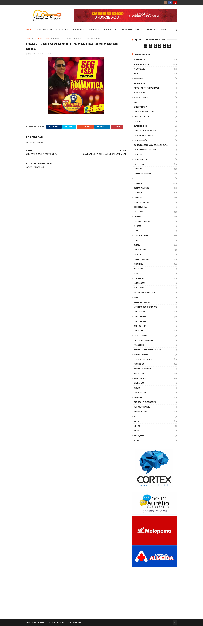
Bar (135, 102)
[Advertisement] (154, 590)
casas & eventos (141, 116)
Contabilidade (140, 159)
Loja (136, 297)
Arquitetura (139, 83)
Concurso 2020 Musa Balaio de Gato (151, 145)
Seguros (138, 388)
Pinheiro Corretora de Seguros (148, 350)
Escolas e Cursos (142, 221)
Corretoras (139, 164)
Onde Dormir (126, 30)
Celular (137, 121)
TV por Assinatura (142, 407)
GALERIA (137, 245)
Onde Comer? (140, 316)
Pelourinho (139, 345)
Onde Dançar (109, 30)
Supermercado (140, 392)
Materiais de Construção (145, 307)
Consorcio (139, 154)
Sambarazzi (62, 30)
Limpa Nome (139, 288)
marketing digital (142, 302)
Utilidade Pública (141, 411)
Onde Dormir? (140, 326)
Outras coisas (140, 335)
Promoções (139, 364)
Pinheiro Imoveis (141, 354)
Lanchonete (139, 283)
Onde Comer (78, 30)
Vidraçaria (139, 435)
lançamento (139, 278)
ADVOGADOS (139, 59)
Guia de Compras (141, 259)
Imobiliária (138, 264)
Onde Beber (93, 30)
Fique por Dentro (141, 235)
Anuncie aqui (139, 69)
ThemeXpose (42, 622)
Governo (138, 254)
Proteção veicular (142, 369)
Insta (163, 30)
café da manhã (140, 107)
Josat (136, 273)
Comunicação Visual (143, 135)
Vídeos (137, 430)
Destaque (138, 183)
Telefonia (138, 397)
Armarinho (139, 78)
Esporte (137, 226)
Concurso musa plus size (145, 150)
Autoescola (139, 93)
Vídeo (136, 421)
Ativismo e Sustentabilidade (146, 88)
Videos (140, 30)
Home (28, 30)
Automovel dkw (141, 97)
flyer (136, 240)
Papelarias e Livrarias (143, 340)
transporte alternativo (145, 402)
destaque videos (141, 188)
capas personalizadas (144, 112)
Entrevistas (139, 216)
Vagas (137, 416)
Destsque (138, 197)
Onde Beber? (139, 311)
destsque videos (141, 202)
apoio (136, 73)
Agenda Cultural (43, 30)
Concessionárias (142, 140)
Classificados (140, 126)
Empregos (152, 30)
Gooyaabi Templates (71, 622)
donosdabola (140, 207)
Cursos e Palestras (142, 173)
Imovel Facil (139, 269)
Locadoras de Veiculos (144, 292)
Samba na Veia (140, 378)
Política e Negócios (143, 359)
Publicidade (139, 373)
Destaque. (138, 192)
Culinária (138, 169)
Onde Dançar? (140, 321)
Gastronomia (140, 250)
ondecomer (139, 330)
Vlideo (137, 440)
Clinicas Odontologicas (145, 131)
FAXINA (137, 231)
